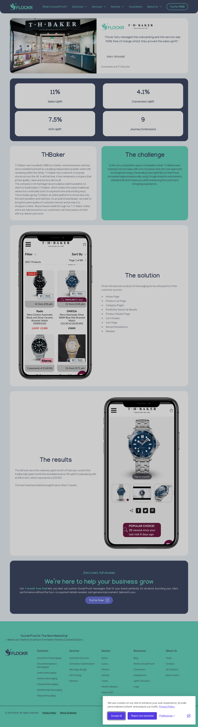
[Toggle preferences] (167, 716)
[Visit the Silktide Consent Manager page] (189, 716)
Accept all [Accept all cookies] (116, 715)
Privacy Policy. (167, 706)
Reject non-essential (142, 715)
